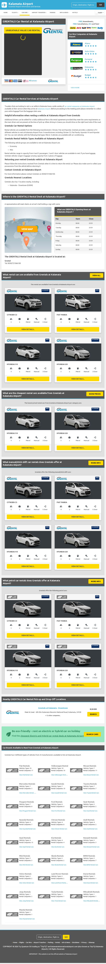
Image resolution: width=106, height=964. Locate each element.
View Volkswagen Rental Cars (60, 776)
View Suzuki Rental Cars (59, 794)
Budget (88, 75)
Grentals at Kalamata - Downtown (53, 709)
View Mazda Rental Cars (27, 920)
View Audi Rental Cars (90, 830)
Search (93, 715)
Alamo (87, 44)
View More (75, 88)
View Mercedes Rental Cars (28, 794)
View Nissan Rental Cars (91, 776)
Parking (52, 13)
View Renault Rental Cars (91, 848)
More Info (96, 463)
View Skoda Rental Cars (58, 866)
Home (6, 13)
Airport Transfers (38, 13)
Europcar (88, 59)
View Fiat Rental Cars (26, 776)
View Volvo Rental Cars (26, 884)
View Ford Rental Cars (58, 812)
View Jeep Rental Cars (26, 902)
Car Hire (25, 13)
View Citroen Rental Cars (59, 830)
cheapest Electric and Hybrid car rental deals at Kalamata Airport (52, 736)
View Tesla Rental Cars (58, 902)
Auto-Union (89, 52)
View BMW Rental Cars (90, 866)
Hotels (75, 13)
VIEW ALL (96, 276)
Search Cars (92, 735)
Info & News (64, 13)
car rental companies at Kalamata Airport (80, 106)
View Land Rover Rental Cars (60, 884)
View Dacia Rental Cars (90, 884)
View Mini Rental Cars (26, 866)
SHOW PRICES (95, 394)
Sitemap (92, 943)
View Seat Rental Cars (90, 812)
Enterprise (89, 67)
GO (100, 5)
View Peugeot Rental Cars (27, 812)
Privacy (84, 943)
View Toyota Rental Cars (91, 794)
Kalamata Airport (24, 5)
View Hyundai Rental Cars (27, 830)
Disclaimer (76, 943)
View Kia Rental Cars (57, 848)
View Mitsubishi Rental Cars (92, 902)
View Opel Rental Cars (26, 848)
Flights (14, 13)
